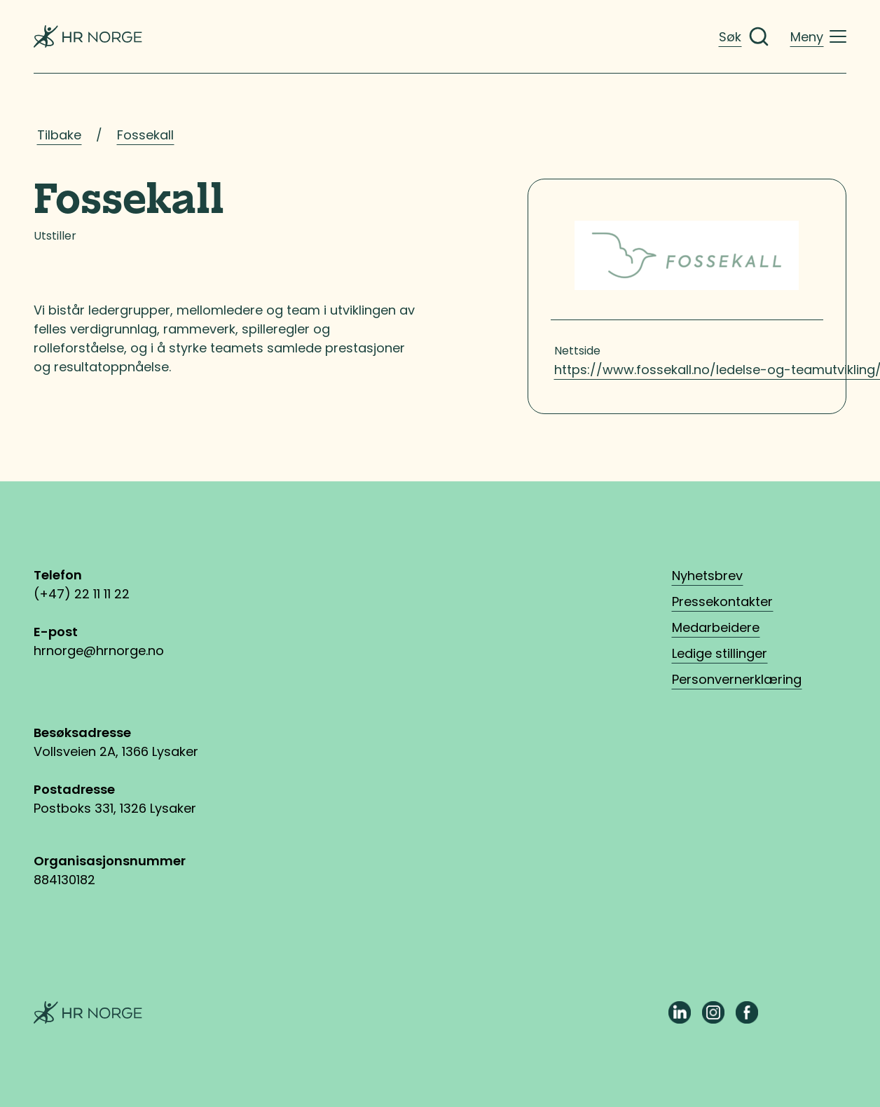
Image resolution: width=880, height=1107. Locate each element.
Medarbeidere (715, 627)
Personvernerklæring (737, 679)
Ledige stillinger (719, 653)
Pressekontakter (722, 601)
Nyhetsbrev (707, 575)
